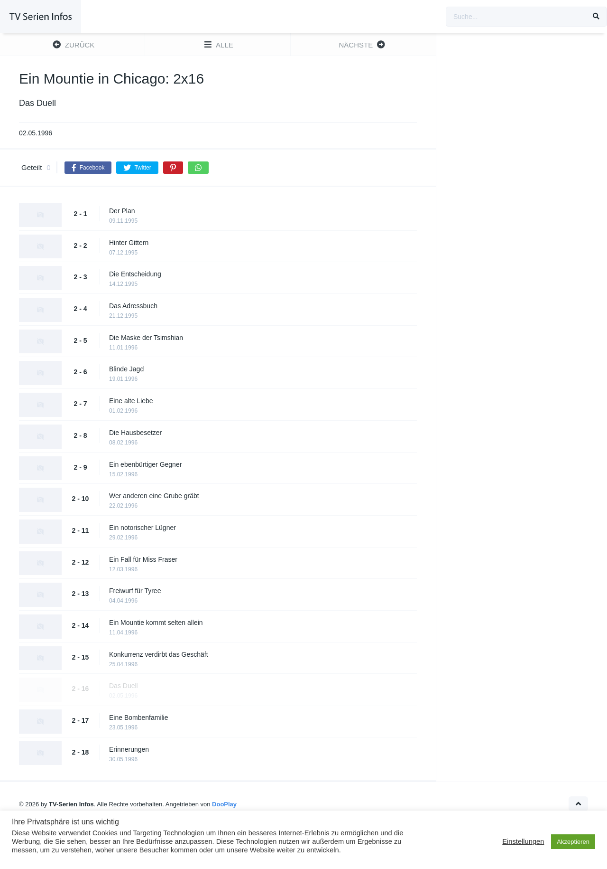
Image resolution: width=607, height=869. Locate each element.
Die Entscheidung (135, 274)
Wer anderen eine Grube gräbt (154, 496)
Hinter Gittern (128, 242)
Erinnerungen (129, 749)
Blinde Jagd (126, 369)
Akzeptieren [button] (573, 841)
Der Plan (122, 211)
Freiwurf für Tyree (135, 591)
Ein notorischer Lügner (142, 527)
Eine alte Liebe (131, 401)
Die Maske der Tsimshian (146, 337)
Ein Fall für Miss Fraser (143, 559)
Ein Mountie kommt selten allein (156, 622)
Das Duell (123, 686)
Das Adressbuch (133, 306)
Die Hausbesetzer (135, 432)
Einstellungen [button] (523, 841)
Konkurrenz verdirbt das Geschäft (158, 654)
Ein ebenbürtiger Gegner (145, 464)
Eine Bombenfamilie (138, 717)
